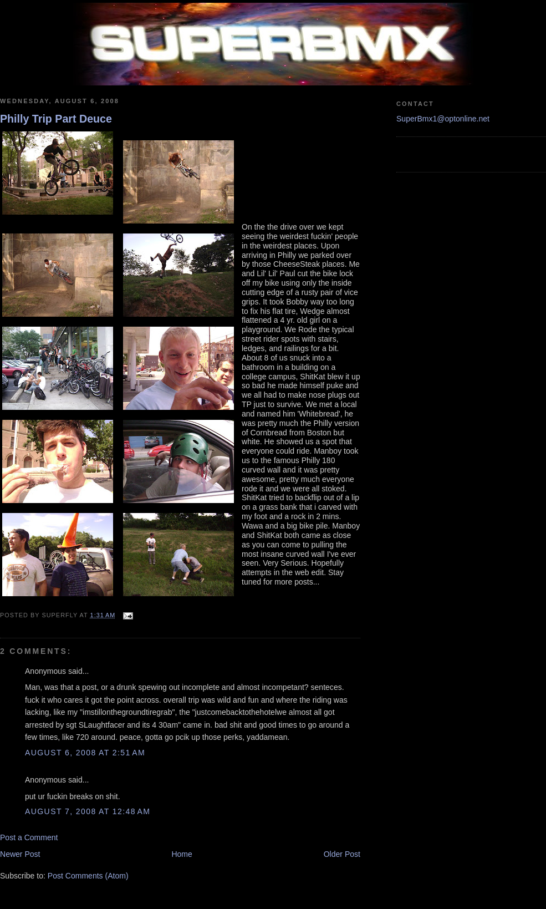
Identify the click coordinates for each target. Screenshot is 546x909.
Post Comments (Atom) (88, 875)
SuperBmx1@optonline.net (442, 118)
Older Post (342, 854)
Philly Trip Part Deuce (56, 119)
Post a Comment (29, 837)
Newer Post (20, 854)
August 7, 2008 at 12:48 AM (87, 811)
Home (181, 854)
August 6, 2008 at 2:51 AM (85, 752)
